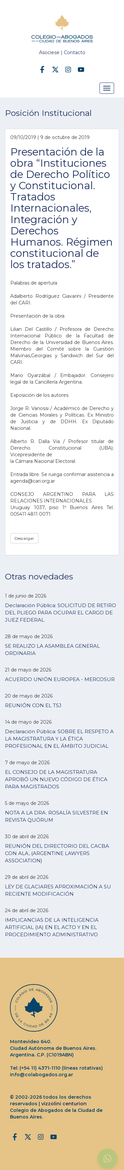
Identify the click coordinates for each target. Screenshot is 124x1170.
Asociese (49, 52)
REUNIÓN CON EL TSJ (33, 705)
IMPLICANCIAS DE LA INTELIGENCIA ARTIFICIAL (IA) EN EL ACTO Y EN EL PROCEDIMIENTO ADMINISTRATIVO (52, 927)
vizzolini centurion (64, 1104)
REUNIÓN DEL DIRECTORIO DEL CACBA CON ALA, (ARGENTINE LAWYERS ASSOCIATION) (57, 853)
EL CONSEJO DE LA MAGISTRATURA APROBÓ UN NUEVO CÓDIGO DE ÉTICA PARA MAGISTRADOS (56, 779)
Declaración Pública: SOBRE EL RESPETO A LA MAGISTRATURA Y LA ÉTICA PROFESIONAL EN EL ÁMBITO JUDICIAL (59, 738)
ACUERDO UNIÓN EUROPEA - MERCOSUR (60, 679)
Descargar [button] (24, 538)
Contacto (74, 52)
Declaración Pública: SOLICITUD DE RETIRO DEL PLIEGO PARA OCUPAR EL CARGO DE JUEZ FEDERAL (60, 612)
